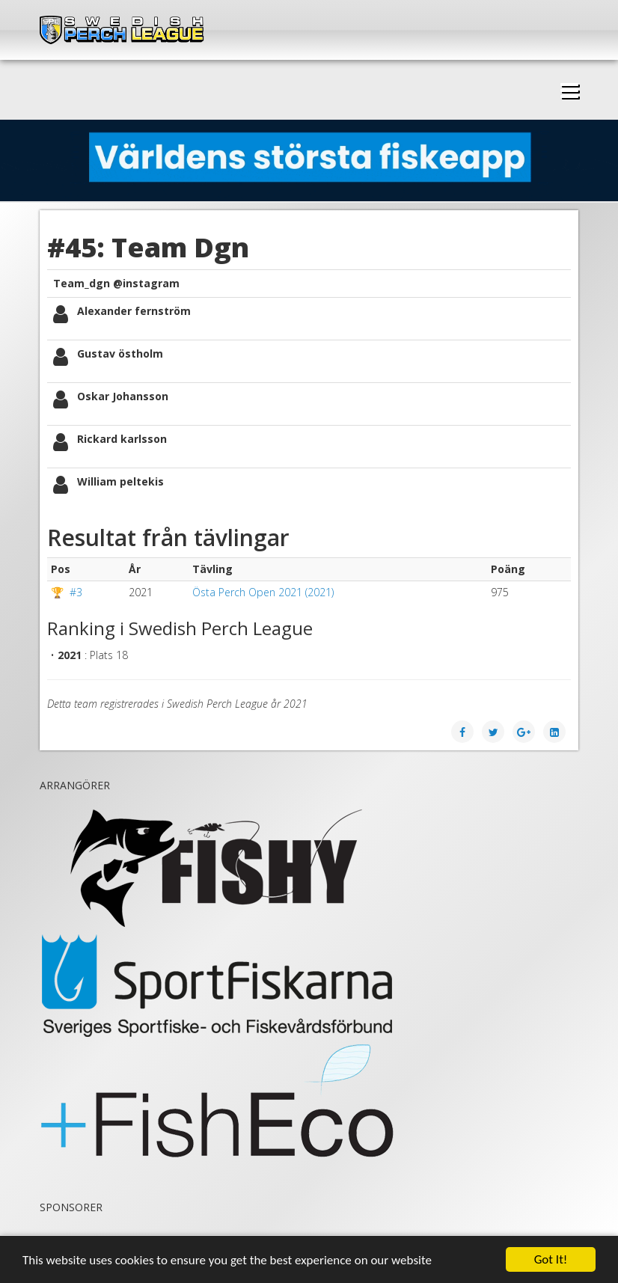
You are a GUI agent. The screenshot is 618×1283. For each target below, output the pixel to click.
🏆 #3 (66, 592)
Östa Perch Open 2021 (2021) (263, 592)
